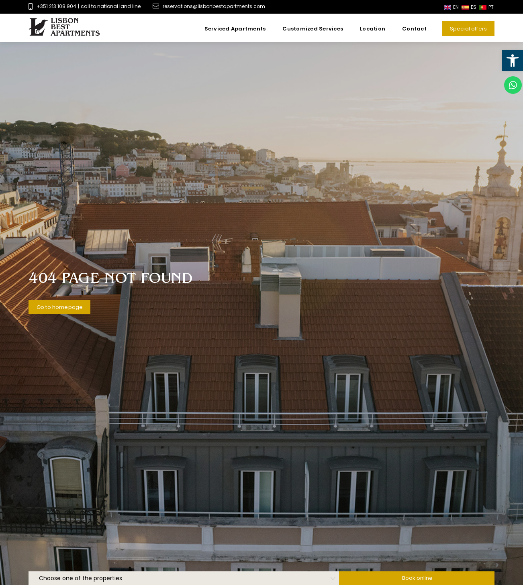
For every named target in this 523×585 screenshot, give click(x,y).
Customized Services (312, 28)
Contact (414, 28)
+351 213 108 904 (56, 6)
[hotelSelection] (184, 578)
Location (372, 28)
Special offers (468, 28)
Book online (417, 578)
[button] (512, 60)
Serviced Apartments (235, 28)
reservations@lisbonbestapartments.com (209, 6)
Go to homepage (60, 307)
